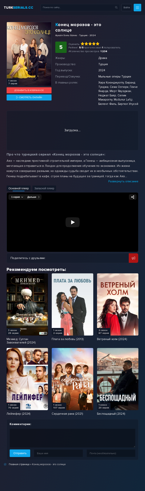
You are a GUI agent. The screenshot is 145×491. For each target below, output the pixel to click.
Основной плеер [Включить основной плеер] (18, 188)
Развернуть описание (123, 181)
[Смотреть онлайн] (29, 97)
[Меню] (137, 7)
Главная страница (19, 464)
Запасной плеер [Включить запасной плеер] (44, 188)
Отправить (19, 453)
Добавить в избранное (29, 90)
